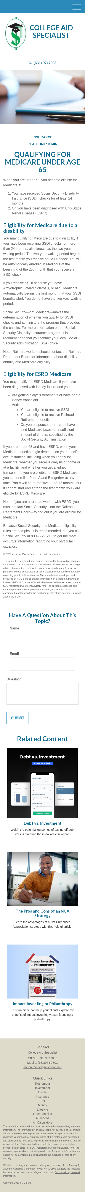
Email (14, 654)
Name (14, 628)
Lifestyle (42, 1109)
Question (13, 679)
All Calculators (42, 1122)
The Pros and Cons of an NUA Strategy (42, 913)
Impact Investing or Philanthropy (42, 1003)
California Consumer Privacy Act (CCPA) (34, 1168)
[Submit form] (17, 718)
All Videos (42, 1118)
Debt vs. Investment (42, 823)
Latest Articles (42, 1114)
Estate (42, 1092)
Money (42, 1105)
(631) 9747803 (42, 63)
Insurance (42, 1096)
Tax (42, 1101)
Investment (42, 1088)
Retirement (42, 1083)
